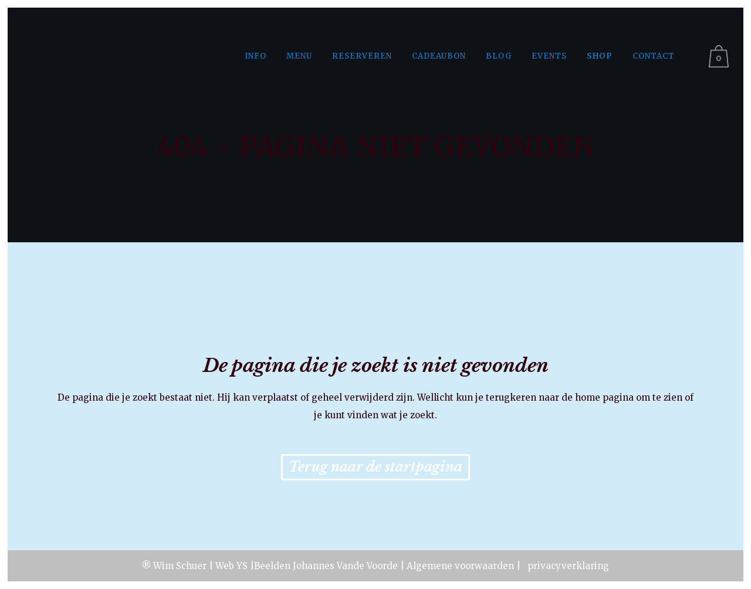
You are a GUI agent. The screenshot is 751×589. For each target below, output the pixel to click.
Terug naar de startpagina (375, 467)
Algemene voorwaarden (460, 565)
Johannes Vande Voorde (345, 565)
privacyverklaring (567, 565)
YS (242, 565)
